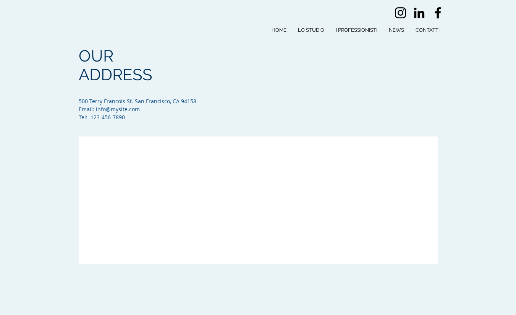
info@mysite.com (118, 109)
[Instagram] (400, 12)
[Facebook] (437, 12)
